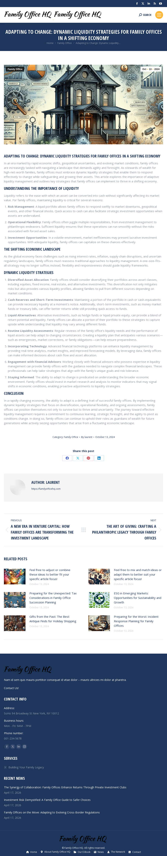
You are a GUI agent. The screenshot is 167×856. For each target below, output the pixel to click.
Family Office (15, 69)
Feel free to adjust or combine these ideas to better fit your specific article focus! (49, 574)
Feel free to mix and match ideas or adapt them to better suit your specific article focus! (138, 574)
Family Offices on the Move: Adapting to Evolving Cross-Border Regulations (52, 812)
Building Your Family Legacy (26, 767)
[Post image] (14, 576)
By (86, 437)
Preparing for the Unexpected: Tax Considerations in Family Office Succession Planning (53, 597)
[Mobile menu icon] (159, 15)
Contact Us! (11, 688)
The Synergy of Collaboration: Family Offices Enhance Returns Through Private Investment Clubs (65, 787)
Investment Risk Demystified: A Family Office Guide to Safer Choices (47, 800)
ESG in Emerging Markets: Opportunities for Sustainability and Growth (137, 597)
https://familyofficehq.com (46, 488)
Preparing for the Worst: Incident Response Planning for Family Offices (136, 621)
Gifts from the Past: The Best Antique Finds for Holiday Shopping (52, 619)
